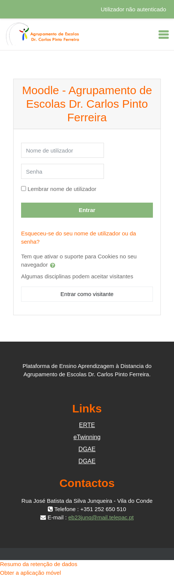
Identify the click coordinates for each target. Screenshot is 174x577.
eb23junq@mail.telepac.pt (101, 517)
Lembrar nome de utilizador (61, 189)
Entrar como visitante (87, 294)
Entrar (87, 210)
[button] (54, 265)
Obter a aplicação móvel (30, 572)
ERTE (87, 425)
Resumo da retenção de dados (38, 564)
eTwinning (87, 437)
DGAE (86, 449)
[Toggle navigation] (163, 34)
